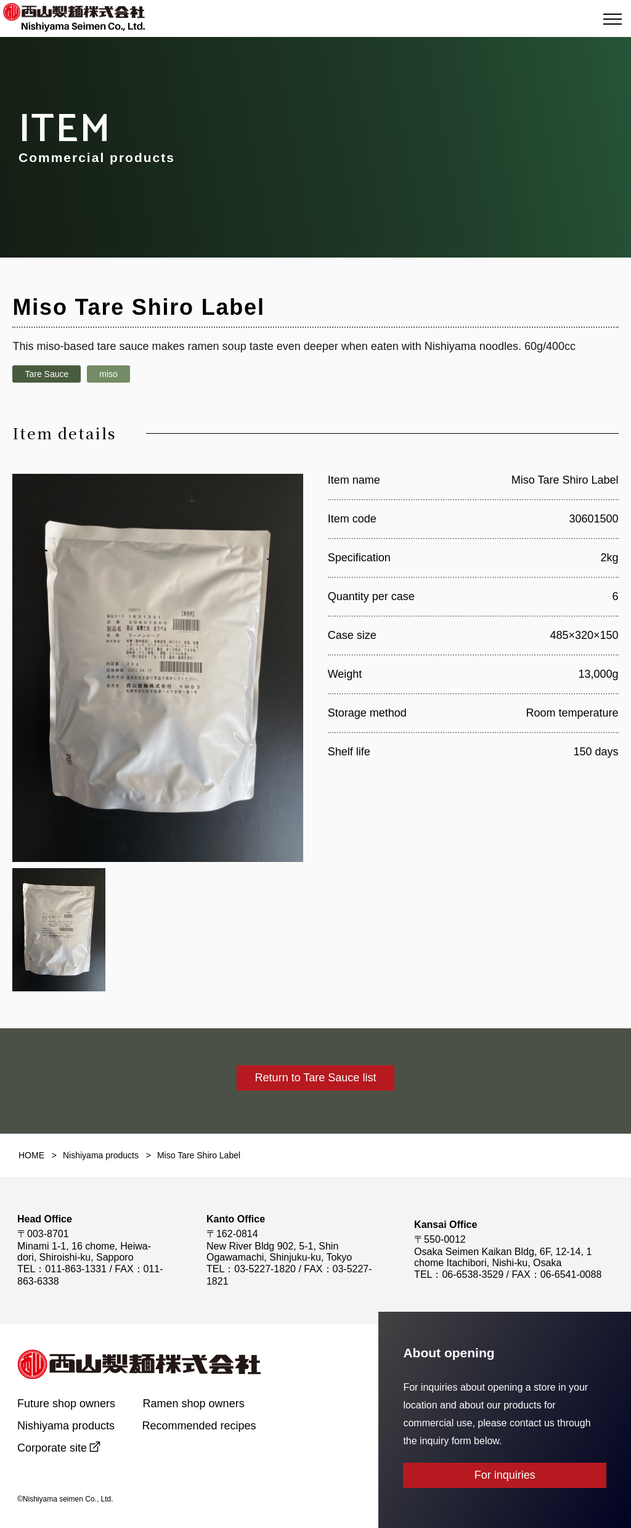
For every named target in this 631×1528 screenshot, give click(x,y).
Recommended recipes (199, 1426)
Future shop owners (66, 1403)
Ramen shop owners (194, 1403)
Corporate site (52, 1448)
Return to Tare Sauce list (316, 1077)
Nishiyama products (66, 1426)
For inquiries (504, 1475)
